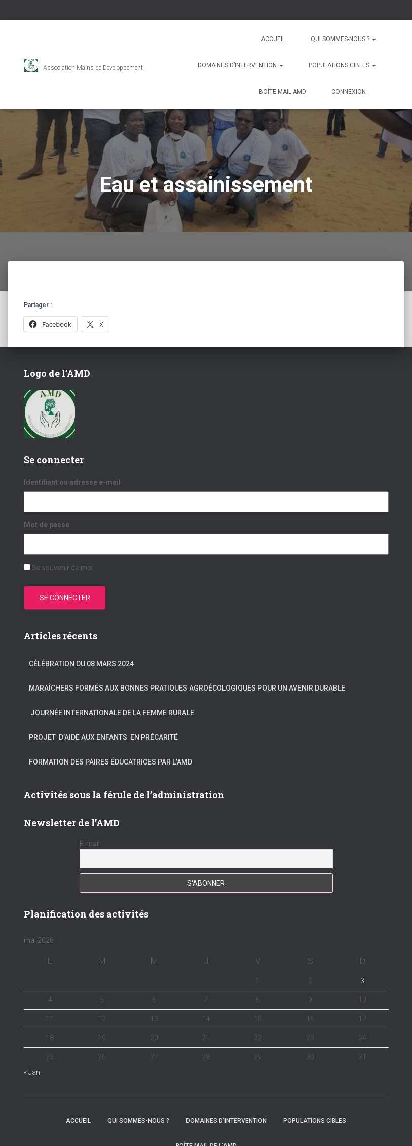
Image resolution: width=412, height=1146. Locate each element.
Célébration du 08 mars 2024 (81, 664)
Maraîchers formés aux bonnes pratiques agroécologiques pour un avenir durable (187, 688)
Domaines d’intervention (240, 65)
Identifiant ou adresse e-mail (72, 482)
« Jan (32, 1072)
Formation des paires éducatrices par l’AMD (110, 762)
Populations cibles (342, 65)
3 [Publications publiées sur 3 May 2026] (362, 981)
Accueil (273, 39)
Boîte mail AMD (282, 91)
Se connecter (65, 598)
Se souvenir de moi (62, 568)
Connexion (348, 91)
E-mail (90, 843)
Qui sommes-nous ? (343, 39)
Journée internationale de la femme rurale (111, 713)
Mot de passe (46, 525)
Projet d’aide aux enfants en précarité (103, 737)
